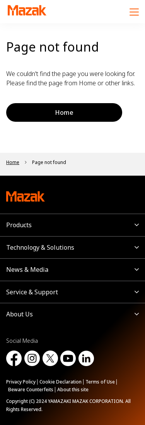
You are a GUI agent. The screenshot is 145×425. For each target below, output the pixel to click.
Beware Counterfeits (30, 389)
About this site (73, 389)
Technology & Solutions (40, 247)
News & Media (27, 269)
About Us (19, 314)
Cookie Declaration (60, 381)
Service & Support (32, 292)
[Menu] (134, 11)
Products (19, 225)
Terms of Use (100, 381)
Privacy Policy (21, 381)
